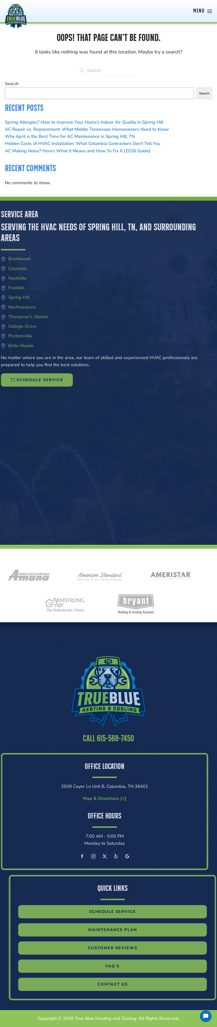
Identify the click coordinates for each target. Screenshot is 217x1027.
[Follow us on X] (95, 856)
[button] (202, 11)
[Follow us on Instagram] (84, 856)
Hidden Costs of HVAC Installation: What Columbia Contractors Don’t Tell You (82, 143)
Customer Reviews (121, 948)
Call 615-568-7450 (108, 748)
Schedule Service (121, 911)
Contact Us (121, 984)
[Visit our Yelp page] (106, 856)
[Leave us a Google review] (118, 856)
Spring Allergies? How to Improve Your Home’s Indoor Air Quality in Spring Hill (84, 122)
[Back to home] (16, 11)
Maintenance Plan (121, 930)
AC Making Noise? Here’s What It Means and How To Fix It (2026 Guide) (77, 151)
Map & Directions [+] (95, 798)
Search (12, 84)
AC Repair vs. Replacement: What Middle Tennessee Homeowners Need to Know (87, 129)
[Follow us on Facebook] (73, 856)
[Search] (108, 70)
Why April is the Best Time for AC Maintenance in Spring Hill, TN (70, 136)
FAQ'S (121, 966)
